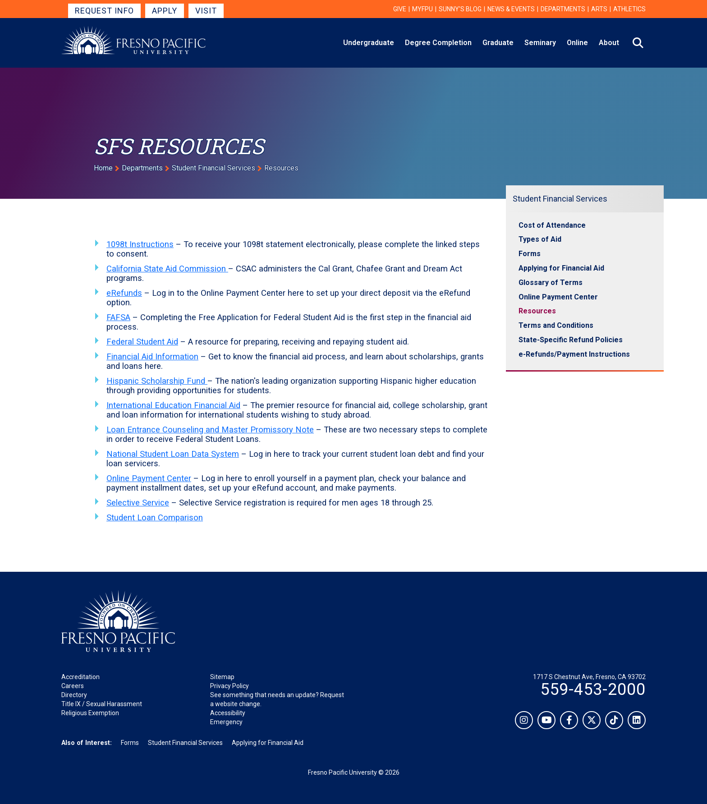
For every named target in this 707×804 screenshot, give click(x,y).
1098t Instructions (140, 244)
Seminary (540, 42)
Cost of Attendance (552, 225)
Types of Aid (540, 239)
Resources (537, 311)
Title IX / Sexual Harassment (101, 704)
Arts (599, 9)
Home (103, 168)
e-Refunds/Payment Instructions (574, 354)
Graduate (498, 42)
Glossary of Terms (551, 282)
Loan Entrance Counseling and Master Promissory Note (210, 429)
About (609, 42)
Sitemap (222, 676)
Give (399, 9)
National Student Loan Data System (172, 454)
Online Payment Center (148, 478)
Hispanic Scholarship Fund (156, 381)
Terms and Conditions (556, 325)
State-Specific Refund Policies (571, 339)
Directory (74, 694)
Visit (206, 10)
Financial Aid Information (152, 356)
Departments (563, 9)
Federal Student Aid (142, 341)
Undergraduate (368, 42)
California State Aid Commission (167, 268)
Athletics (629, 9)
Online (577, 42)
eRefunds (124, 293)
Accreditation (80, 676)
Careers (72, 685)
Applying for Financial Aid (561, 268)
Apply (164, 10)
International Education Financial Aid (173, 405)
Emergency (226, 722)
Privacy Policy (229, 685)
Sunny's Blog (460, 9)
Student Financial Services (213, 168)
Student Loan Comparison (154, 517)
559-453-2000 (593, 689)
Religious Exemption (90, 713)
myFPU (422, 9)
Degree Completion (438, 42)
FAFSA (118, 317)
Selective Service (137, 502)
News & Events (511, 9)
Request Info (104, 10)
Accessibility (227, 713)
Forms (530, 253)
